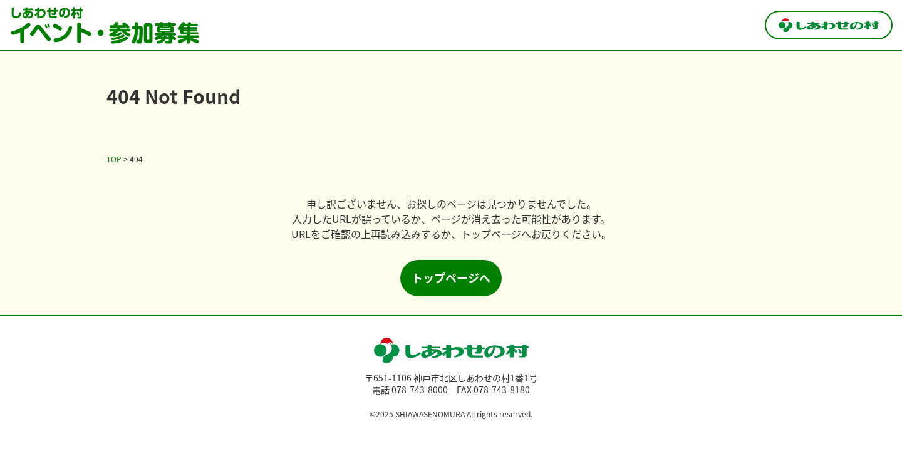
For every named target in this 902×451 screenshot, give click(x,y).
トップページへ (451, 277)
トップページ (491, 233)
